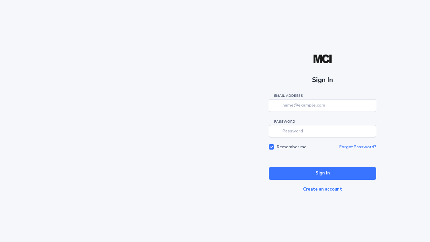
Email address (288, 96)
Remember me (292, 147)
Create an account (322, 189)
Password (284, 122)
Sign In (322, 173)
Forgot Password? (357, 147)
